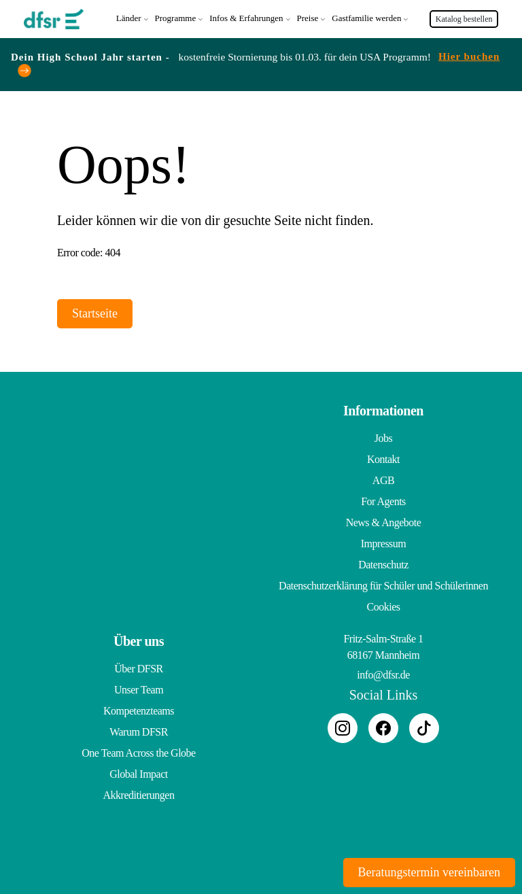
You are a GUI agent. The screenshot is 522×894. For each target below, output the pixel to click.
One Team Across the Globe (138, 751)
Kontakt (383, 458)
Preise (308, 17)
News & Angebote (383, 521)
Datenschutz (383, 563)
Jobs (383, 437)
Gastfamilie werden (366, 17)
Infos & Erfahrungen (246, 17)
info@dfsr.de (383, 673)
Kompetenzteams (138, 709)
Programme (175, 17)
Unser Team (138, 688)
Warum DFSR (138, 730)
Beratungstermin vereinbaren (429, 872)
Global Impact (138, 772)
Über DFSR (138, 667)
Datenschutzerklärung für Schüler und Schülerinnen (383, 584)
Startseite (95, 312)
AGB (383, 479)
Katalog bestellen (464, 18)
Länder (128, 17)
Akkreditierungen (139, 794)
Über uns (139, 639)
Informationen (383, 409)
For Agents (383, 500)
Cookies (383, 605)
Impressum (383, 542)
